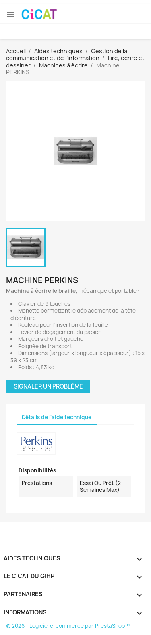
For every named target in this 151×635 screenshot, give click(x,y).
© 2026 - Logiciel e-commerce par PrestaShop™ (68, 625)
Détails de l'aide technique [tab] (56, 417)
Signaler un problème (48, 386)
